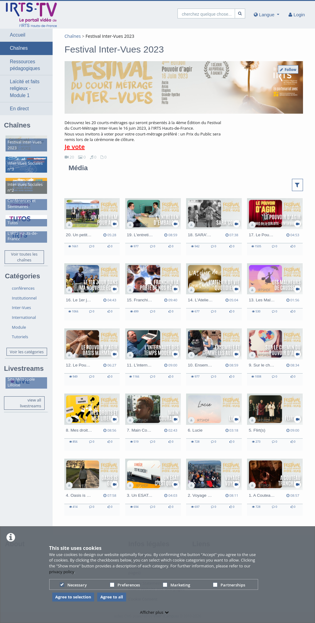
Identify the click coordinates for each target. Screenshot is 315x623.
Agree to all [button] (111, 597)
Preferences (125, 585)
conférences (23, 288)
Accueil (17, 34)
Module (19, 327)
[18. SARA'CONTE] (214, 226)
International (24, 317)
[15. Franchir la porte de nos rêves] (153, 291)
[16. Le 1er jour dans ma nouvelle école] (92, 291)
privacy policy (61, 571)
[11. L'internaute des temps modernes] (153, 356)
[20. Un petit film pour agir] (92, 226)
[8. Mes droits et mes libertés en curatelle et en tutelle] (92, 422)
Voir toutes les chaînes (24, 257)
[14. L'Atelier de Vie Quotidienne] (214, 291)
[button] (26, 35)
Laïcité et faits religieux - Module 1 (24, 88)
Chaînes (19, 48)
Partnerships (229, 585)
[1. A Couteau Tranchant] (275, 487)
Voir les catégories (27, 352)
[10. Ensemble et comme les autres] (214, 356)
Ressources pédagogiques (25, 65)
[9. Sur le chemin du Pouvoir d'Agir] (275, 356)
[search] (206, 13)
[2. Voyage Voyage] (214, 487)
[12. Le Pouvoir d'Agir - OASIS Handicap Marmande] (92, 356)
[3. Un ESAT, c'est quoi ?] (153, 487)
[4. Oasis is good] (92, 487)
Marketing (176, 585)
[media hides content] (266, 14)
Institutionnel (24, 298)
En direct (19, 108)
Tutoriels (20, 336)
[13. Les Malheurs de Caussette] (275, 291)
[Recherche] (240, 13)
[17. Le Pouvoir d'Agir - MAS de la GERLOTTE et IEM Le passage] (275, 226)
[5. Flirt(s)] (275, 422)
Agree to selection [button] (73, 597)
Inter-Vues (21, 307)
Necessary (73, 585)
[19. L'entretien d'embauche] (153, 226)
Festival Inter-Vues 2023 (110, 36)
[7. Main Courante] (153, 422)
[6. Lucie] (214, 422)
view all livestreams (30, 403)
